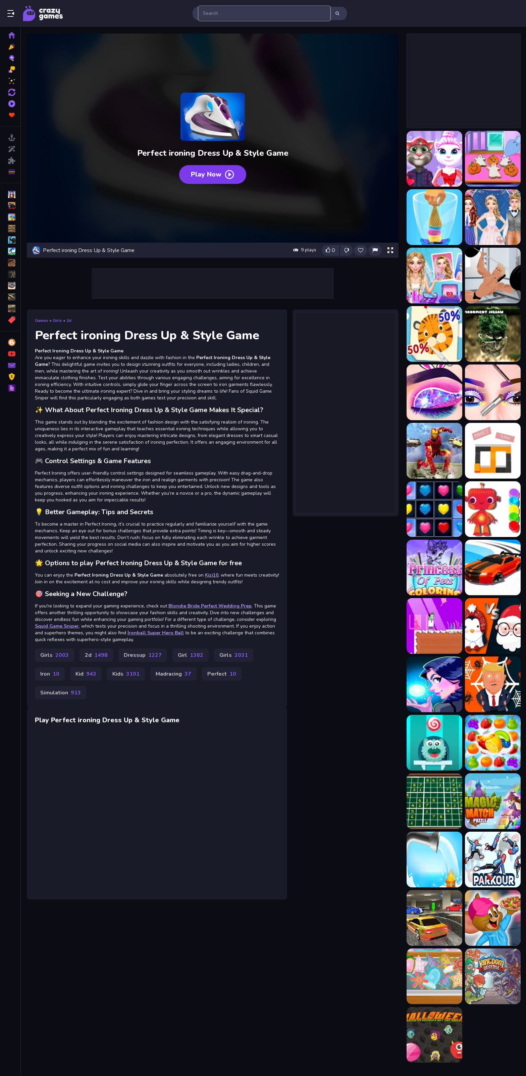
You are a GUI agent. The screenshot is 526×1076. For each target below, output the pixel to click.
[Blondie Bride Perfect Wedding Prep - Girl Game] (434, 275)
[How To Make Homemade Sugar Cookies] (434, 976)
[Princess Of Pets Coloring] (434, 567)
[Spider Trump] (493, 684)
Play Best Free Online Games (43, 13)
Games (41, 320)
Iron (49, 674)
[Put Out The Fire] (434, 859)
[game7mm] (434, 918)
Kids (126, 674)
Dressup (143, 655)
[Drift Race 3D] (493, 567)
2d (68, 320)
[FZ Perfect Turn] (493, 451)
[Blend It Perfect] (434, 217)
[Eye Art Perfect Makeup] (493, 392)
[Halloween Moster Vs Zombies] (434, 1035)
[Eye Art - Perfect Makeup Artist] (434, 392)
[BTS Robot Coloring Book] (493, 509)
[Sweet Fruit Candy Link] (493, 743)
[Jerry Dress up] (493, 918)
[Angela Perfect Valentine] (434, 159)
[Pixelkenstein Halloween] (434, 626)
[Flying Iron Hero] (434, 451)
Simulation (60, 693)
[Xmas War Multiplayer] (493, 626)
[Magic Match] (493, 801)
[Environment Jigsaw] (493, 334)
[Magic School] (434, 684)
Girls (57, 320)
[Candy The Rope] (434, 743)
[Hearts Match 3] (434, 509)
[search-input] (264, 13)
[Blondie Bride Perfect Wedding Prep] (493, 217)
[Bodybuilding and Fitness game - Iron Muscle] (493, 275)
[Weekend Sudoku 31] (434, 801)
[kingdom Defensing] (493, 976)
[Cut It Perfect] (434, 334)
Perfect (221, 674)
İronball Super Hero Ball (155, 633)
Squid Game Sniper (57, 626)
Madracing (173, 674)
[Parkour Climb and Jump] (493, 859)
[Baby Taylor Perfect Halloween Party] (493, 159)
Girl (190, 655)
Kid (85, 674)
